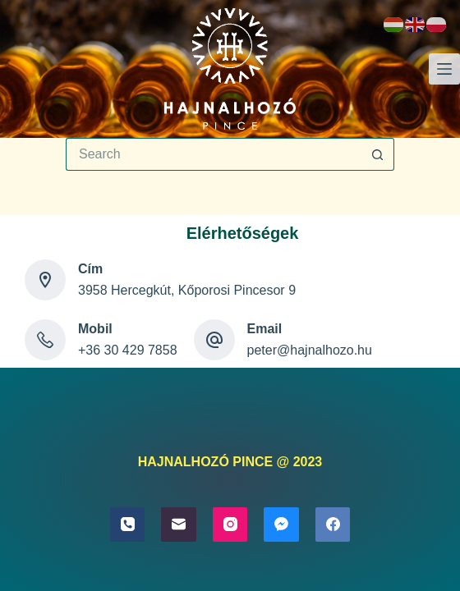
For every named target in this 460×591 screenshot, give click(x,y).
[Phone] (127, 525)
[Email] (178, 525)
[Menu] (444, 69)
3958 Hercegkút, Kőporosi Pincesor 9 (187, 290)
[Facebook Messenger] (281, 525)
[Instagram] (230, 525)
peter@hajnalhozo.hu (309, 350)
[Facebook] (333, 525)
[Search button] (377, 154)
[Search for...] (213, 154)
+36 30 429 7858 (127, 350)
